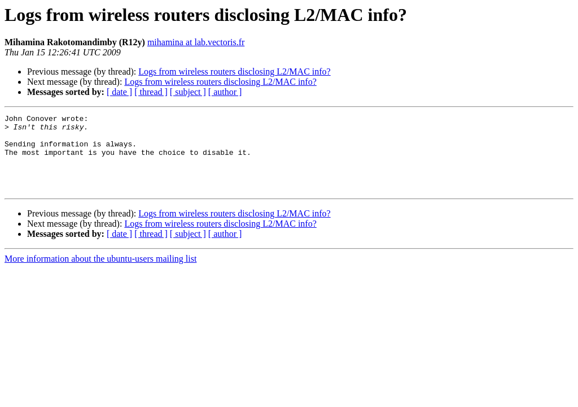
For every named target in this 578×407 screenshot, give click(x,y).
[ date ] (119, 92)
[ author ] (225, 92)
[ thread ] (151, 92)
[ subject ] (188, 92)
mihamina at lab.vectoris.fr (195, 42)
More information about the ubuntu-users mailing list (100, 274)
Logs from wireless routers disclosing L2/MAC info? (234, 71)
